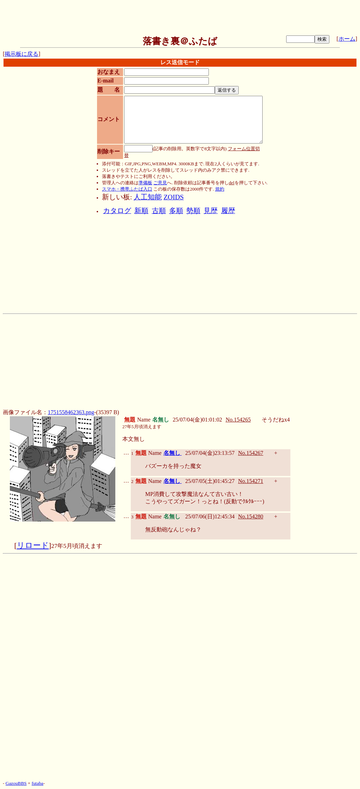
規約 (219, 189)
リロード (33, 545)
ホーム (347, 39)
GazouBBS (16, 783)
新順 (141, 210)
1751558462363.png (71, 412)
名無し (172, 453)
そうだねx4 (276, 420)
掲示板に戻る (21, 54)
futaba (37, 783)
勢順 (193, 210)
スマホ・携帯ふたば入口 (127, 189)
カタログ (117, 210)
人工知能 (148, 197)
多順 (176, 210)
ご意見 (160, 182)
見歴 (211, 210)
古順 (159, 210)
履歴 (228, 210)
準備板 (145, 182)
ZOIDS (173, 197)
